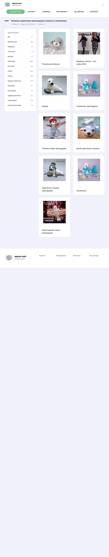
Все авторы (79, 12)
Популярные (61, 12)
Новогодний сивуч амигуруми (51, 231)
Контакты (94, 12)
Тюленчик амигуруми (87, 106)
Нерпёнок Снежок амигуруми (50, 189)
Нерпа (45, 106)
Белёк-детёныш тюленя (87, 148)
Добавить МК (15, 12)
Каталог (31, 12)
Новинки (46, 12)
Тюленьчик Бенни (51, 64)
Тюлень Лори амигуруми (54, 148)
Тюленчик (81, 190)
